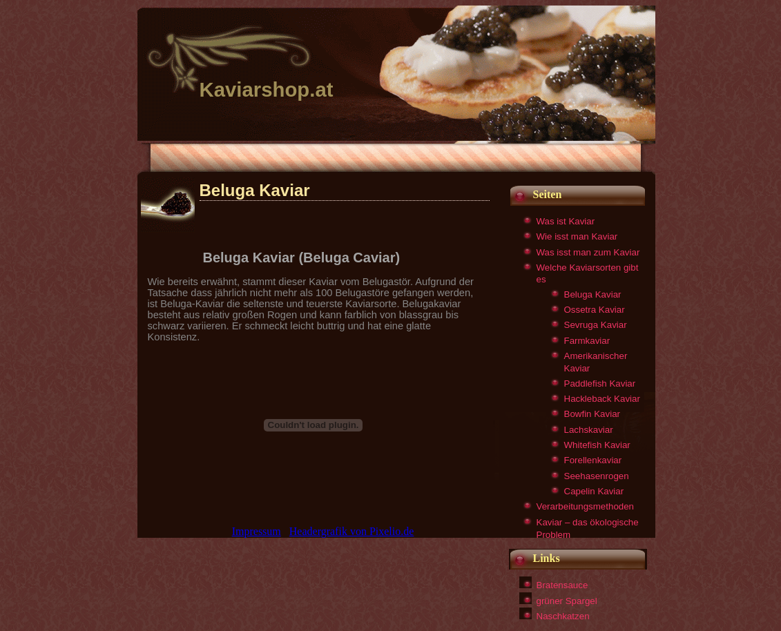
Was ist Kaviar (566, 221)
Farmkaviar (587, 341)
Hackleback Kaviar (602, 399)
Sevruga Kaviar (595, 325)
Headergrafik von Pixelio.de (351, 531)
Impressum (256, 531)
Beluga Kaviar (592, 294)
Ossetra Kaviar (594, 309)
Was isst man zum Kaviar (588, 252)
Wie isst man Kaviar (577, 236)
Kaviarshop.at (267, 89)
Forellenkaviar (593, 460)
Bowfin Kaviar (592, 414)
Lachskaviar (588, 430)
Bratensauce (562, 585)
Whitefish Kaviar (597, 445)
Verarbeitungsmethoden (586, 506)
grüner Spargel (567, 601)
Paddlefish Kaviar (600, 383)
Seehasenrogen (596, 476)
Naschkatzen (563, 616)
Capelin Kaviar (594, 491)
